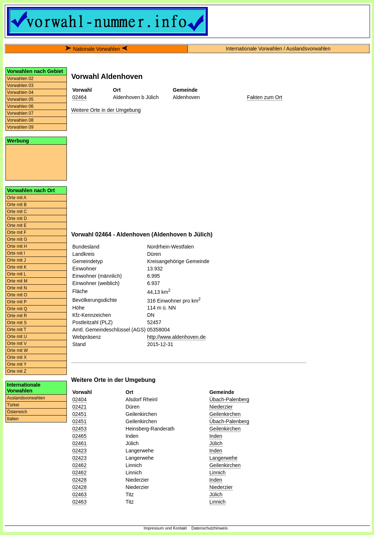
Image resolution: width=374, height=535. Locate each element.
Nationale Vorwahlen (96, 49)
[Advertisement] (36, 161)
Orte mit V (17, 343)
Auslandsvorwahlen (26, 398)
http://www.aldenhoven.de (176, 337)
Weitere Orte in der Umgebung (106, 110)
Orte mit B (17, 204)
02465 (79, 436)
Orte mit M (17, 281)
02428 (79, 480)
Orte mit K (17, 267)
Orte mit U (17, 336)
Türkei (13, 404)
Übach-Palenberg (229, 399)
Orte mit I (16, 253)
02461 (79, 443)
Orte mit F (16, 232)
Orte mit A (16, 197)
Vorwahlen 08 (20, 120)
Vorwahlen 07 (20, 113)
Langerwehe (223, 458)
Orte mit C (17, 211)
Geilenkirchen (225, 414)
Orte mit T (16, 329)
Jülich (215, 443)
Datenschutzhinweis (209, 528)
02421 (79, 407)
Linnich (217, 472)
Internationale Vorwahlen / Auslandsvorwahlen (278, 49)
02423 (79, 451)
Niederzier (221, 407)
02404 (79, 399)
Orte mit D (17, 218)
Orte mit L (16, 274)
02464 (79, 97)
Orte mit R (17, 315)
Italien (13, 418)
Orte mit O (17, 294)
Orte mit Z (16, 371)
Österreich (17, 411)
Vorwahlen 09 (20, 127)
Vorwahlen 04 (20, 92)
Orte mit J (16, 260)
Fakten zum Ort (264, 97)
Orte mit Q (17, 308)
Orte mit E (17, 225)
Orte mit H (17, 246)
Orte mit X (17, 357)
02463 (79, 494)
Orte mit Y (17, 364)
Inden (215, 436)
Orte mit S (17, 322)
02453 (79, 429)
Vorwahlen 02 (20, 78)
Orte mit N (17, 288)
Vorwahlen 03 (20, 85)
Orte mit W (17, 350)
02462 (79, 465)
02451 (79, 414)
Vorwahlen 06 (20, 106)
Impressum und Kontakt (165, 528)
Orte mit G (17, 239)
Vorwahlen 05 (20, 99)
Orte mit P (17, 301)
